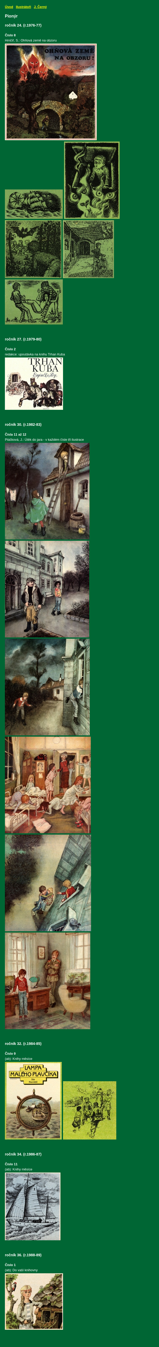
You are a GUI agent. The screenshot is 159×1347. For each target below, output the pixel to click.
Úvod (9, 7)
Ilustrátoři (23, 7)
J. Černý (40, 7)
